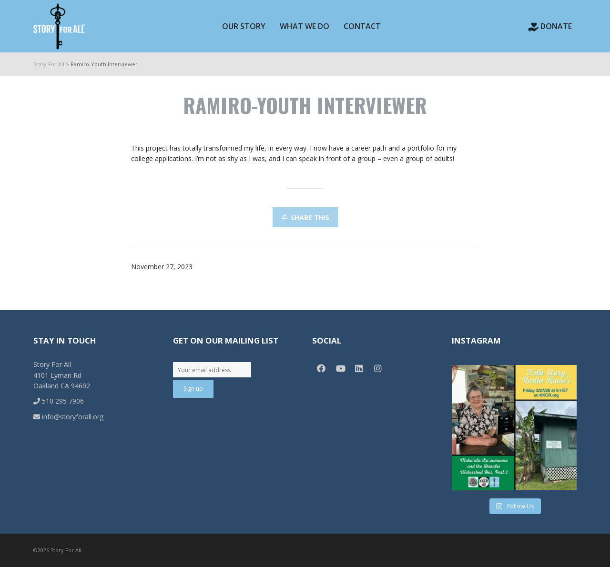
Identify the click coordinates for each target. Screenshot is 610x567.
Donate (550, 26)
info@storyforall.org (68, 416)
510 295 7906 (58, 400)
